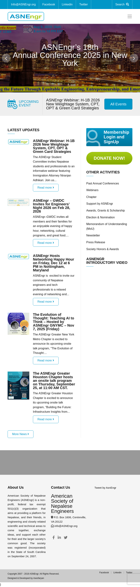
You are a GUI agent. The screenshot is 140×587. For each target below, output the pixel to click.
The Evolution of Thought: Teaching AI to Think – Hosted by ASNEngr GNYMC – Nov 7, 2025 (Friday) (53, 322)
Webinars (92, 190)
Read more (45, 187)
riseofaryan (38, 578)
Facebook (48, 4)
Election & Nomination (100, 217)
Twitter (129, 572)
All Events (118, 104)
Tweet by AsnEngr (105, 487)
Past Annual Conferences (102, 183)
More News (20, 434)
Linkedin (67, 4)
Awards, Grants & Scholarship (105, 210)
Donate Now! (109, 158)
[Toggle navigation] (129, 16)
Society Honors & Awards (102, 249)
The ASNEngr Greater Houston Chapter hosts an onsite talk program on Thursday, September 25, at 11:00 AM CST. (54, 380)
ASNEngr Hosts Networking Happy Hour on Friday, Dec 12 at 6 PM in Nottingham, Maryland (53, 263)
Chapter (91, 196)
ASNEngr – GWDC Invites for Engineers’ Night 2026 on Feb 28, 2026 (51, 205)
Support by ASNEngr (99, 203)
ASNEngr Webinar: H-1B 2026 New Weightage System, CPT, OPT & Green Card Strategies (73, 104)
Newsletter (93, 235)
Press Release (95, 242)
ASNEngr (33, 574)
